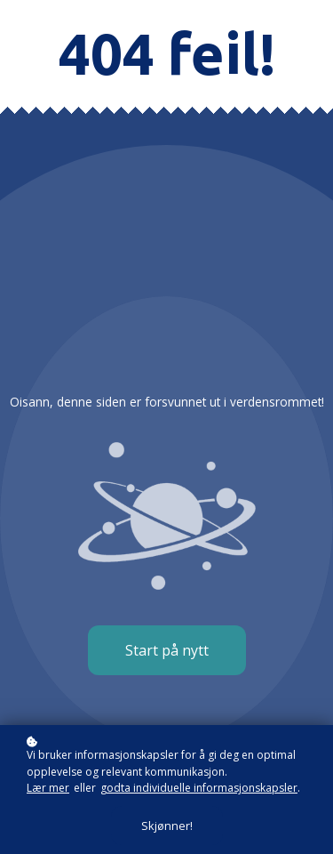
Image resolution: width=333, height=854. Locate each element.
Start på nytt (167, 650)
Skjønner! (167, 826)
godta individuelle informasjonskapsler (198, 787)
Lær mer (48, 787)
